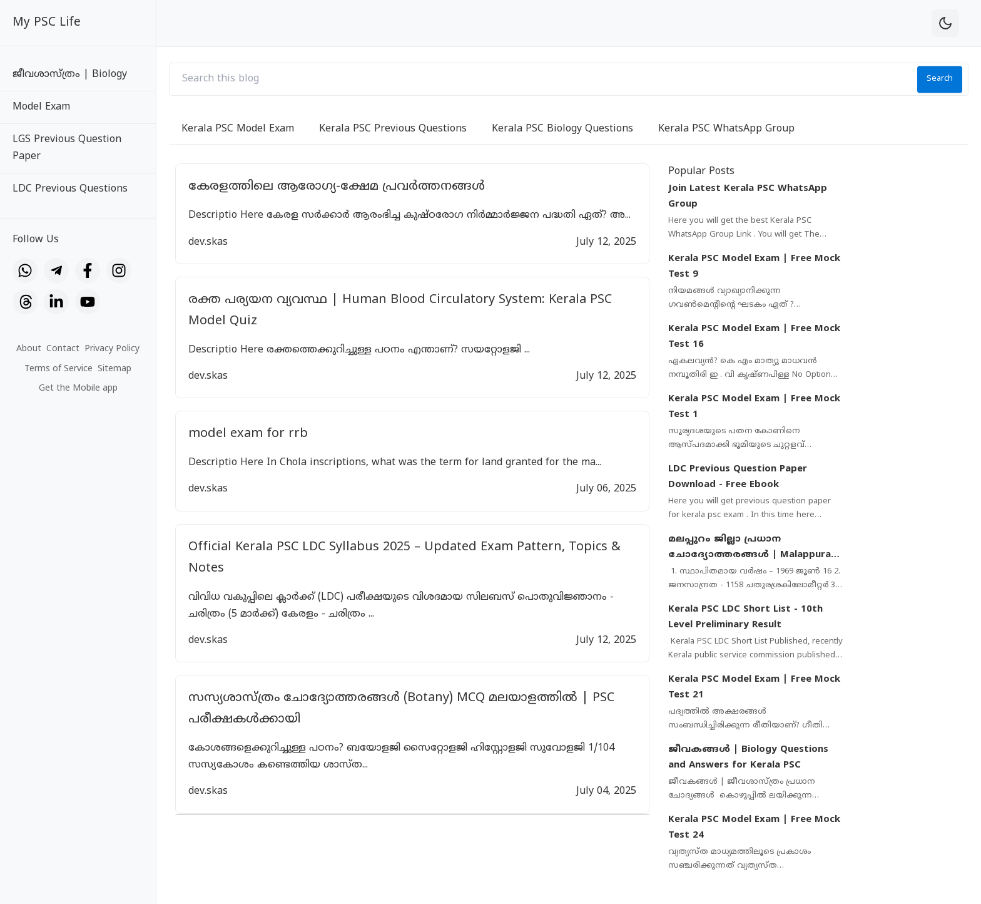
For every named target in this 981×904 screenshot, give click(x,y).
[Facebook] (87, 270)
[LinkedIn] (56, 301)
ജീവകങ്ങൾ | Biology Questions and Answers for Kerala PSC (748, 758)
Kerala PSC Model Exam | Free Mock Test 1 (754, 407)
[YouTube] (87, 301)
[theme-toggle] (945, 23)
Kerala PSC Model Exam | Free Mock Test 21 (754, 688)
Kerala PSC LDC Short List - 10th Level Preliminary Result (745, 618)
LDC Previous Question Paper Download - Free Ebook (737, 477)
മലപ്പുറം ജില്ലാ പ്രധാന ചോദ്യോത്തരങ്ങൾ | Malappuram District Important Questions (754, 548)
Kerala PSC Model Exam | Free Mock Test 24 (754, 828)
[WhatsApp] (25, 270)
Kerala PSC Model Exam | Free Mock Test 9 (754, 267)
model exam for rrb (248, 434)
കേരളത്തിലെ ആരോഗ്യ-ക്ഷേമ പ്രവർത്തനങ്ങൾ (336, 187)
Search (940, 79)
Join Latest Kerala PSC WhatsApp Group (747, 197)
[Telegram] (56, 270)
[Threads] (25, 301)
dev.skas (208, 242)
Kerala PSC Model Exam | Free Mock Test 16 (754, 337)
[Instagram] (118, 270)
